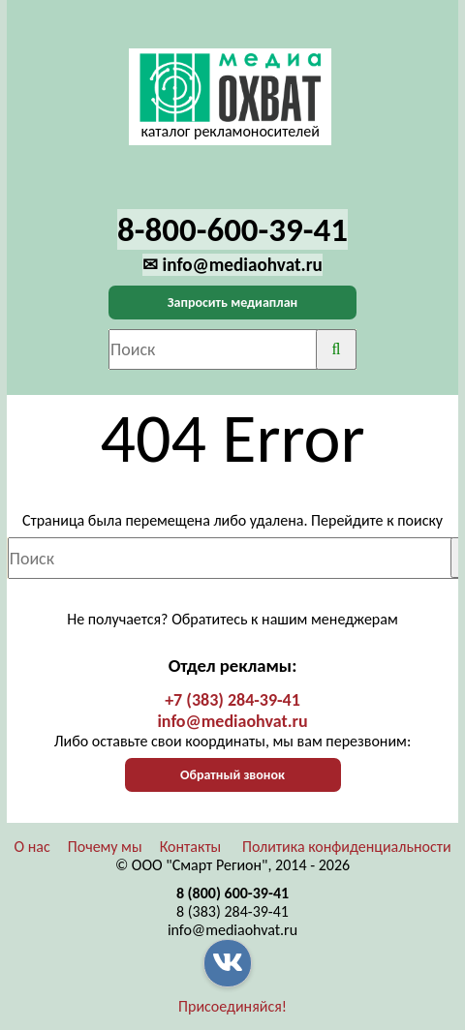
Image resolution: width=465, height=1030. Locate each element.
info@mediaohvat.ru (232, 721)
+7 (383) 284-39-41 (232, 700)
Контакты (191, 846)
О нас (31, 846)
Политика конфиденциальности (346, 846)
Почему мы (105, 846)
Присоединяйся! (232, 1006)
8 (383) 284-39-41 (232, 911)
